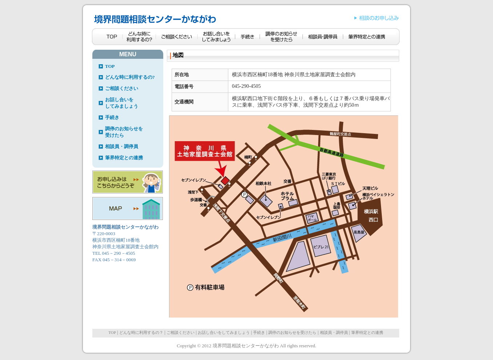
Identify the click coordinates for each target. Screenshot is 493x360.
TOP (110, 66)
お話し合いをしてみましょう (121, 103)
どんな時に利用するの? (130, 77)
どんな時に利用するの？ (141, 332)
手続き (112, 117)
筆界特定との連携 (124, 157)
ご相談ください (121, 88)
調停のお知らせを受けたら (124, 132)
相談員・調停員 (121, 146)
